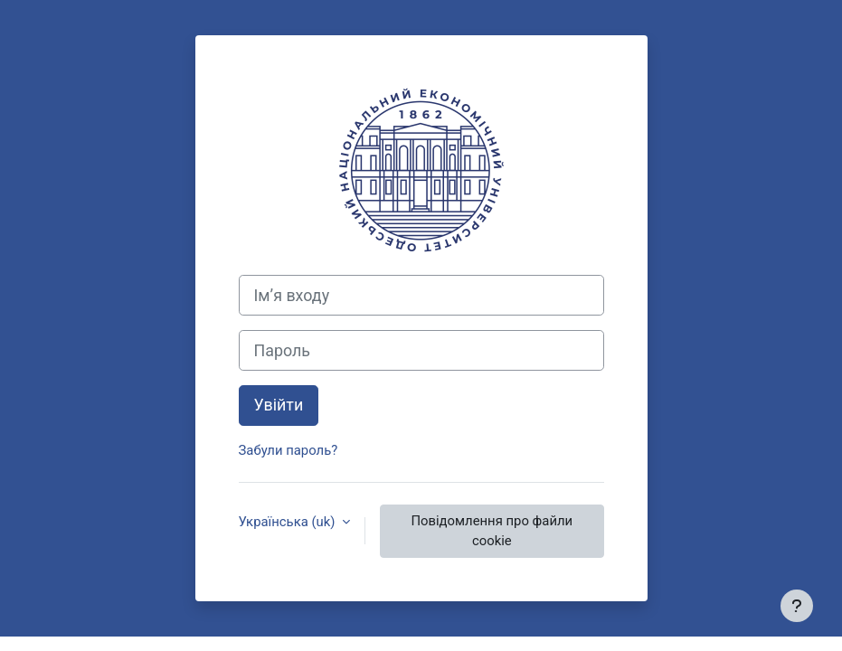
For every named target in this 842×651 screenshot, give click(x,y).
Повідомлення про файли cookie (491, 531)
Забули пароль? (288, 450)
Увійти (279, 404)
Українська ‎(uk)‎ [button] (289, 522)
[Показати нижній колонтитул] (797, 606)
